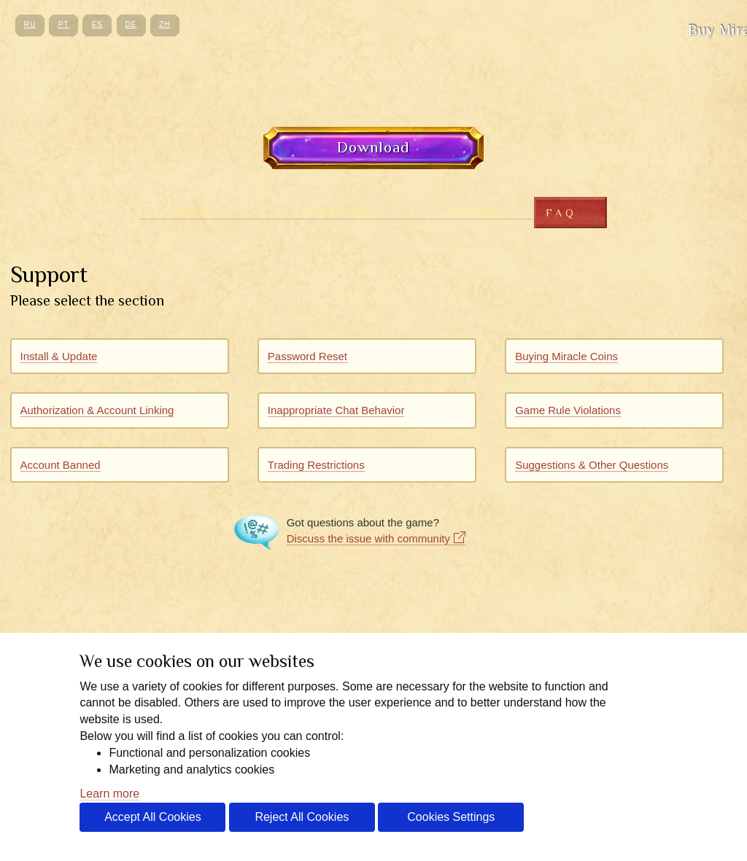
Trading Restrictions (316, 465)
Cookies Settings (451, 817)
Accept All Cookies (152, 817)
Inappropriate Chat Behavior (336, 410)
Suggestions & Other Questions (591, 465)
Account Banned (60, 465)
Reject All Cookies (302, 817)
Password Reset (307, 356)
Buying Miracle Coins (566, 356)
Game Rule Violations (568, 410)
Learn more (109, 793)
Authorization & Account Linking (97, 410)
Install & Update (59, 356)
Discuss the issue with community (368, 538)
